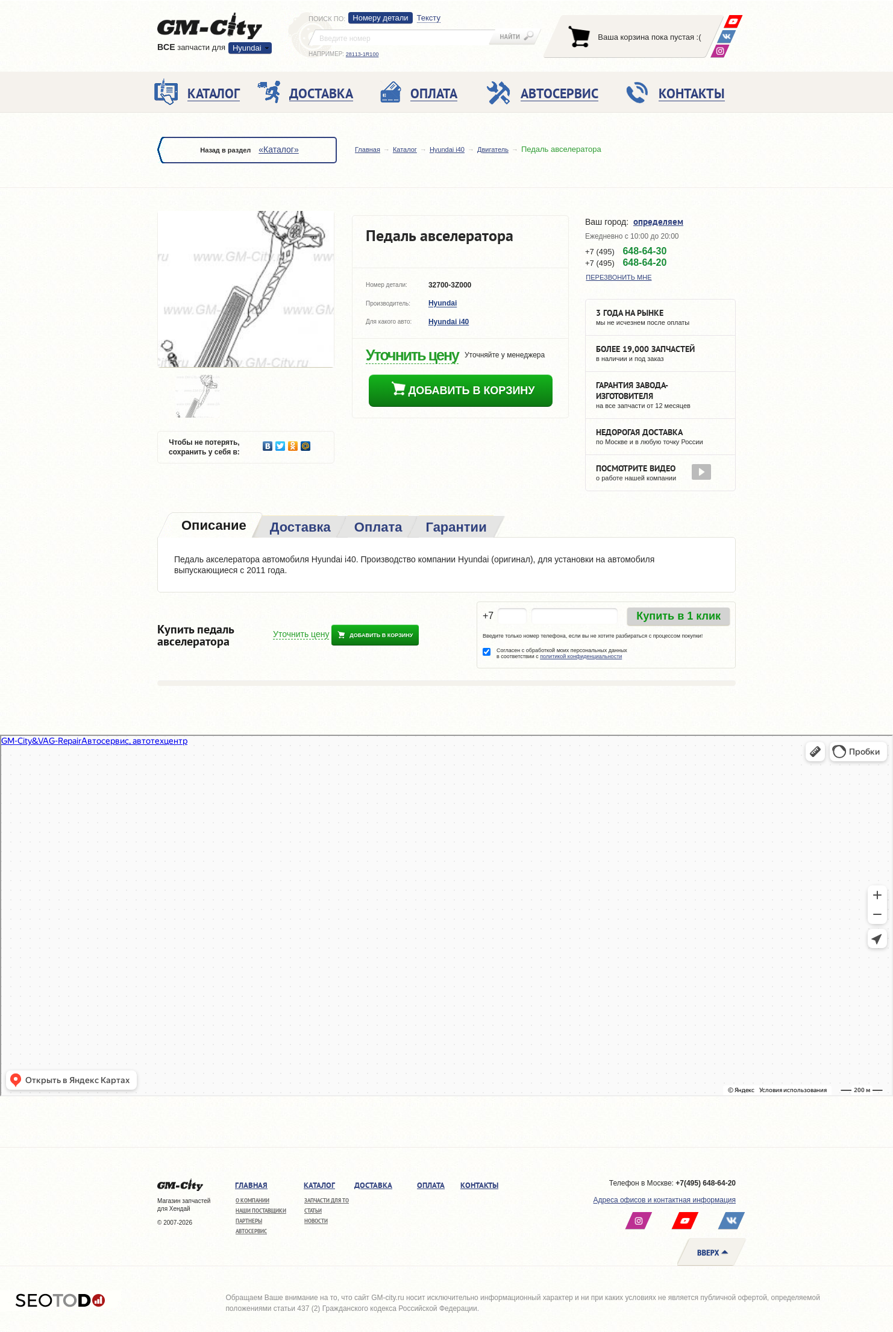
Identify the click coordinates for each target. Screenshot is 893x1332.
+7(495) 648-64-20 (705, 1183)
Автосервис (251, 1231)
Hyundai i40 (447, 149)
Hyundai (247, 47)
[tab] (212, 526)
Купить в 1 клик (678, 616)
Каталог (405, 149)
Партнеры (249, 1220)
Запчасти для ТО (326, 1200)
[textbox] (402, 37)
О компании (252, 1200)
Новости (316, 1220)
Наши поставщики (261, 1210)
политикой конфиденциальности (581, 656)
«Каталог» (278, 149)
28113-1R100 (362, 54)
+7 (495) (625, 251)
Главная (367, 149)
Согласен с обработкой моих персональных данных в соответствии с (562, 653)
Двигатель (493, 149)
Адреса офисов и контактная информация (665, 1200)
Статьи (313, 1210)
